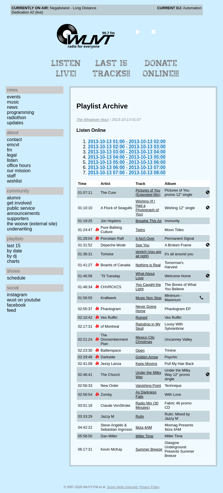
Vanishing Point (148, 385)
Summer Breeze (149, 449)
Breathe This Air (149, 221)
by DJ (12, 256)
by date (14, 250)
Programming (20, 112)
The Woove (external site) (32, 223)
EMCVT (13, 144)
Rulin (140, 416)
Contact (14, 139)
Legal (12, 155)
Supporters (18, 218)
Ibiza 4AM (144, 427)
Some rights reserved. (122, 487)
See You (142, 245)
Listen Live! (66, 68)
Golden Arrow (147, 357)
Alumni (13, 197)
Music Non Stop (149, 298)
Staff (11, 175)
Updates (15, 122)
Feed (11, 310)
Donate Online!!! (161, 68)
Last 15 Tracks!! (111, 68)
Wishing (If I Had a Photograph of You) (147, 207)
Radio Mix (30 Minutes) (147, 405)
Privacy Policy (149, 487)
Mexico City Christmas (145, 339)
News (12, 107)
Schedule (16, 277)
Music (13, 102)
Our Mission (19, 170)
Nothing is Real (148, 265)
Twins (140, 230)
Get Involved (19, 202)
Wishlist (14, 181)
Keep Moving (146, 363)
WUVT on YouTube (24, 299)
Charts (13, 261)
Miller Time (144, 436)
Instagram (17, 294)
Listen (12, 160)
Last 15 (13, 245)
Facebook (16, 305)
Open (140, 350)
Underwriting (19, 228)
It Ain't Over (145, 238)
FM (9, 149)
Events (13, 96)
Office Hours (19, 165)
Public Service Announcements (23, 211)
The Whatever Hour (92, 119)
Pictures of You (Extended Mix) (148, 192)
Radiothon (16, 117)
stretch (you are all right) (148, 254)
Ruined (141, 317)
